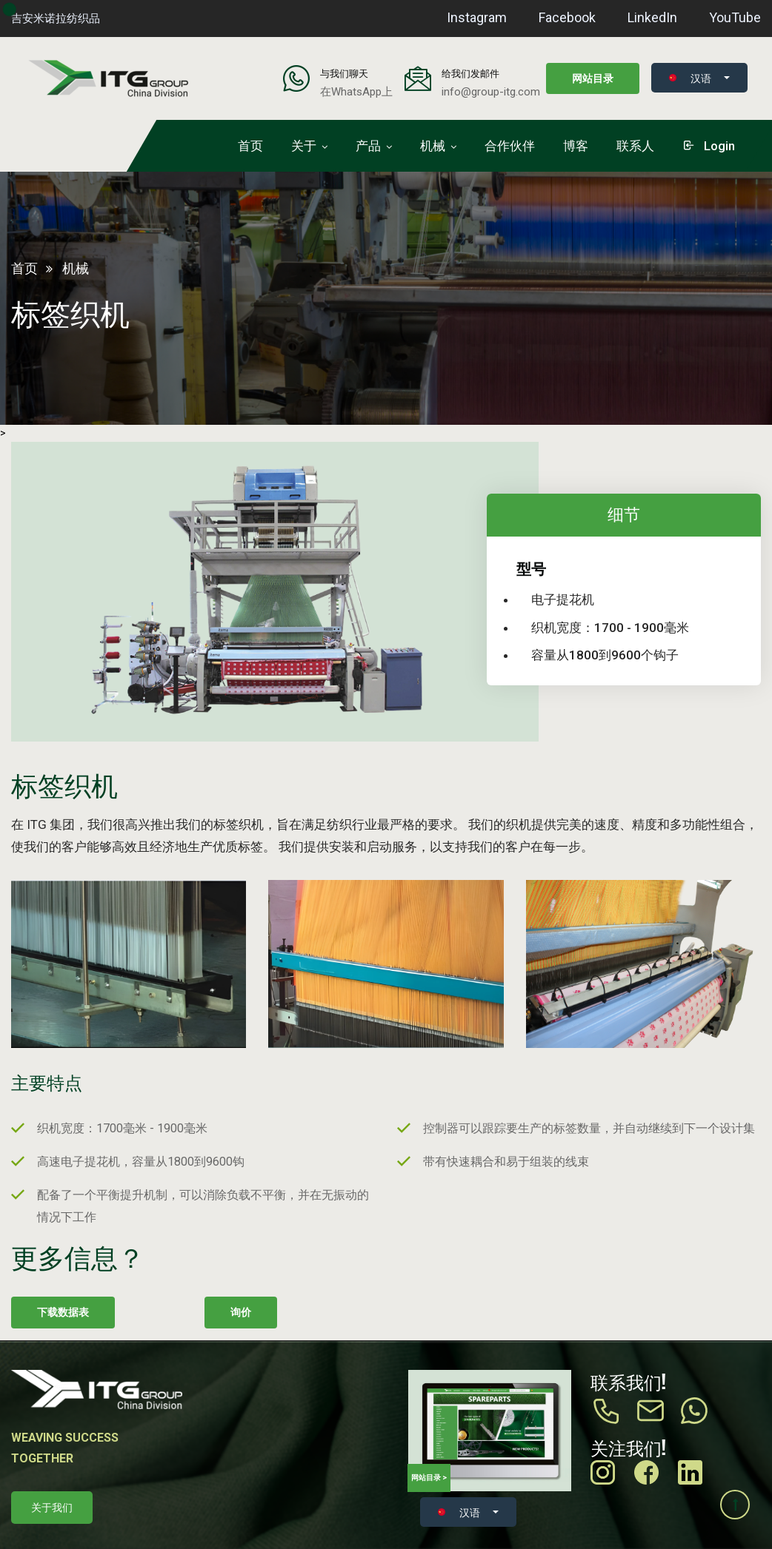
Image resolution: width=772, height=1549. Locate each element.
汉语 (690, 77)
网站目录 (592, 78)
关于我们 (52, 1507)
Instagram (477, 17)
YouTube (735, 17)
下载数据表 (63, 1312)
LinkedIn (652, 17)
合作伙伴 (510, 145)
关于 (303, 145)
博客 (575, 145)
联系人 (635, 145)
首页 (250, 145)
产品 (368, 145)
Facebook (567, 17)
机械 (432, 145)
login (708, 145)
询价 (240, 1312)
